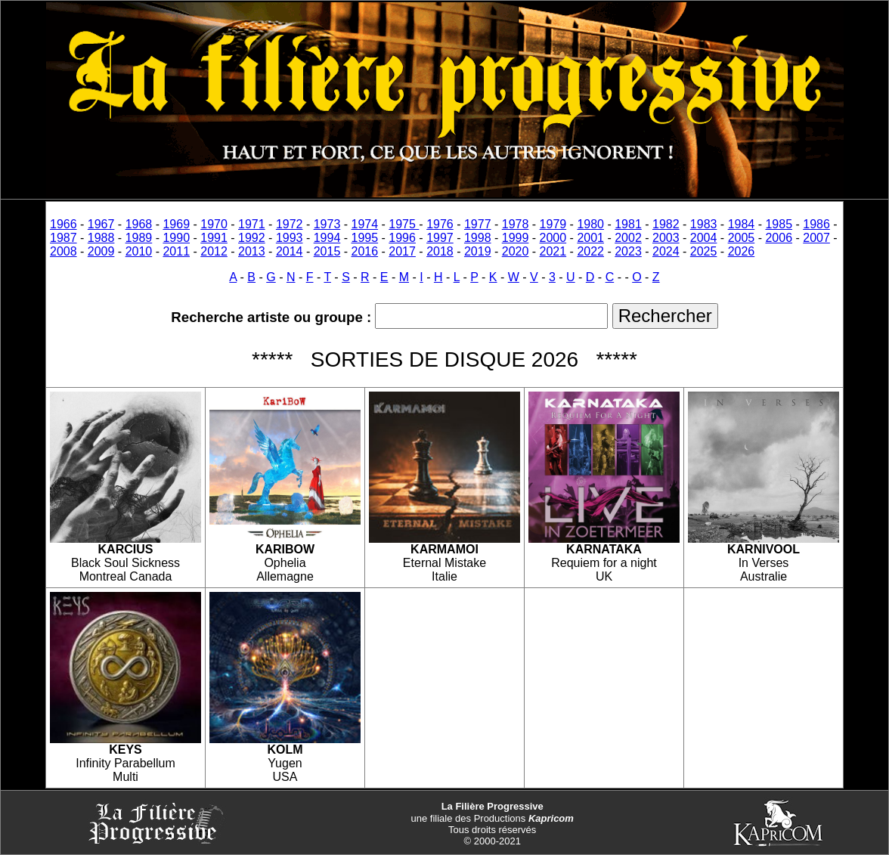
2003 (666, 237)
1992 (251, 237)
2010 (139, 251)
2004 (703, 237)
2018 (440, 251)
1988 (101, 237)
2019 (477, 251)
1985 (778, 224)
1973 (327, 224)
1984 (741, 224)
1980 (590, 224)
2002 (628, 237)
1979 (553, 224)
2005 (741, 237)
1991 (214, 237)
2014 (289, 251)
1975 (404, 224)
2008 (63, 251)
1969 (176, 224)
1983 (703, 224)
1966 (63, 224)
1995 (365, 237)
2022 (590, 251)
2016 (365, 251)
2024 (666, 251)
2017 (402, 251)
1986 (816, 224)
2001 (590, 237)
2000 (553, 237)
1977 (477, 224)
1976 (440, 224)
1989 (139, 237)
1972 (289, 224)
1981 (628, 224)
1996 (402, 237)
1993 (289, 237)
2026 (741, 251)
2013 (251, 251)
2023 (628, 251)
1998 (477, 237)
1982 (666, 224)
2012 (214, 251)
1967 (101, 224)
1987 (63, 237)
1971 (251, 224)
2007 (816, 237)
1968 (139, 224)
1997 (440, 237)
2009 (101, 251)
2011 (176, 251)
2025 (703, 251)
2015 (327, 251)
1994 (327, 237)
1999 (515, 237)
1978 (515, 224)
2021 (553, 251)
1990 (176, 237)
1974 (365, 224)
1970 (214, 224)
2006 (778, 237)
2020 (515, 251)
